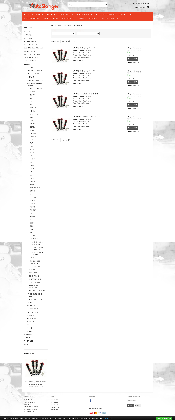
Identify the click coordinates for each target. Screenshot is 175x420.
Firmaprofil (28, 404)
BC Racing (80, 60)
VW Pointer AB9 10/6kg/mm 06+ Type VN (86, 117)
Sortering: (55, 41)
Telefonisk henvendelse (31, 407)
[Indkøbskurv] (142, 7)
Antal (129, 55)
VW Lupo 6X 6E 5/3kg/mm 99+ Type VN (36, 382)
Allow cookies (164, 418)
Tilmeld (130, 405)
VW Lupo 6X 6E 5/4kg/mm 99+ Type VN (86, 71)
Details (108, 418)
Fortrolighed (28, 400)
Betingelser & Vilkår (30, 409)
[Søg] (106, 4)
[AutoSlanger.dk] (44, 5)
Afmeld (137, 405)
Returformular (29, 411)
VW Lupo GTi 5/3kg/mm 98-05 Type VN (85, 94)
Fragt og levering (29, 402)
